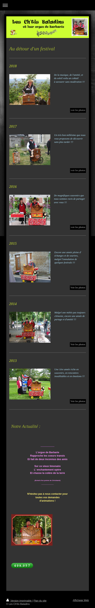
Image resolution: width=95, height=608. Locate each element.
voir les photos (78, 227)
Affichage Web (81, 600)
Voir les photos (77, 287)
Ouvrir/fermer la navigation (47, 5)
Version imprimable (19, 600)
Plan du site (39, 600)
